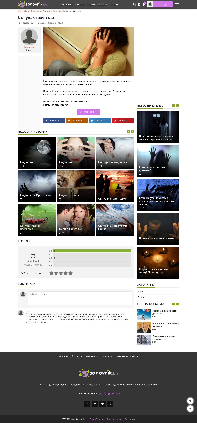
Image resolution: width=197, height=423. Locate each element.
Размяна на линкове (127, 356)
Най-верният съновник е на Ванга (165, 325)
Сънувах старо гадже (112, 198)
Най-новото (92, 356)
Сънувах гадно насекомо (30, 227)
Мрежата (80, 4)
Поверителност (114, 419)
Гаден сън (26, 162)
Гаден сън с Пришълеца (36, 195)
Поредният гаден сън (112, 162)
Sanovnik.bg (23, 11)
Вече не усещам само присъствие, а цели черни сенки (157, 201)
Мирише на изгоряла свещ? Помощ (153, 270)
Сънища (57, 11)
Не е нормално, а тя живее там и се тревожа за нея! (157, 137)
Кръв (140, 291)
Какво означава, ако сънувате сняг (163, 337)
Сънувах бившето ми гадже (112, 227)
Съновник (66, 4)
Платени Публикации (70, 356)
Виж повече (90, 112)
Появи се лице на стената (156, 238)
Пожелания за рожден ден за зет (164, 312)
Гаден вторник (69, 195)
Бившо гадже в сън (72, 229)
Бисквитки (130, 419)
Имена (114, 4)
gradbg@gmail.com (109, 393)
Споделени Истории (41, 11)
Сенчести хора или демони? (152, 168)
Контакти (107, 356)
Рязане (141, 297)
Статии (91, 4)
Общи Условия (97, 419)
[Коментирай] (80, 298)
